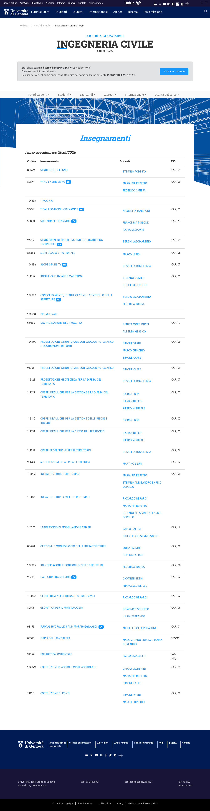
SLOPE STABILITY (53, 264)
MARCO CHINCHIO (134, 350)
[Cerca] (205, 11)
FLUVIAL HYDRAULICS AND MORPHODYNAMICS (72, 626)
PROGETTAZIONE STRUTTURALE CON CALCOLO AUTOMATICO (77, 368)
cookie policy (104, 803)
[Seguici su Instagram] (168, 3)
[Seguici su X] (160, 3)
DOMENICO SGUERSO (136, 609)
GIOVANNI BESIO (133, 578)
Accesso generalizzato (80, 742)
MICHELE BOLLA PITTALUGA (139, 628)
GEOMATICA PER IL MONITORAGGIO (61, 607)
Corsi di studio (42, 25)
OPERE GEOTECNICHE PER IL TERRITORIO (65, 450)
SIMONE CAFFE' (132, 357)
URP (161, 742)
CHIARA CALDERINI (134, 668)
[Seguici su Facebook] (173, 3)
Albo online (103, 742)
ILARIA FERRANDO (134, 616)
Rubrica (72, 3)
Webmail (50, 3)
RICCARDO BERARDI (135, 498)
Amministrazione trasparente (56, 744)
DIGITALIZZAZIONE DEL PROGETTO (61, 322)
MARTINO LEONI (132, 463)
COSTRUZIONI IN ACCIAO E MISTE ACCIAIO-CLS (68, 667)
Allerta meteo (96, 3)
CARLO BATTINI (132, 529)
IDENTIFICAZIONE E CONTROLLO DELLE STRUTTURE (72, 565)
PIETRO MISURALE (134, 408)
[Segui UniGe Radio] (187, 3)
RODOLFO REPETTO (135, 285)
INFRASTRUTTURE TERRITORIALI (60, 474)
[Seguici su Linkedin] (155, 3)
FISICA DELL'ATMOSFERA (55, 638)
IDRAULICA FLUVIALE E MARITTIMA (61, 276)
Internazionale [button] (134, 94)
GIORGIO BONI (131, 394)
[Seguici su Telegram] (182, 3)
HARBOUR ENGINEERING (58, 577)
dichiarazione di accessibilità (143, 803)
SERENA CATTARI (133, 555)
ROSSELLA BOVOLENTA (137, 266)
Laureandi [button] (86, 94)
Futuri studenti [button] (37, 94)
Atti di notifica (121, 742)
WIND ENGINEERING (55, 181)
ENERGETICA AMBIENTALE (56, 654)
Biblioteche (37, 3)
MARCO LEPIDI (131, 254)
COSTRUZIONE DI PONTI (55, 693)
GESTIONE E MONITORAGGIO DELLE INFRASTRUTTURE (73, 546)
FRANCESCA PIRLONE (136, 222)
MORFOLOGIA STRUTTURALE (57, 253)
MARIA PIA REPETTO (135, 183)
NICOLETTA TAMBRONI (136, 211)
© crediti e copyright (62, 803)
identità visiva (85, 803)
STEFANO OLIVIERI (134, 278)
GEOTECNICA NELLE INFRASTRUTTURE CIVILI (67, 596)
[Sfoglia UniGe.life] (134, 3)
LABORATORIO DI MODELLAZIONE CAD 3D (65, 527)
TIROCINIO (46, 200)
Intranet (61, 3)
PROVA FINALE (49, 314)
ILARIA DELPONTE (133, 230)
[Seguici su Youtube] (164, 3)
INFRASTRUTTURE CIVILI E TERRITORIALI (65, 497)
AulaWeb (24, 3)
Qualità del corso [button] (166, 94)
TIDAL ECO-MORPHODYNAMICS (62, 209)
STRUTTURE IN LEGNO (54, 170)
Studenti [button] (63, 94)
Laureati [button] (109, 94)
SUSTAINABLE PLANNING (58, 221)
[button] (40, 12)
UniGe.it (24, 25)
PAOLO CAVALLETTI (134, 656)
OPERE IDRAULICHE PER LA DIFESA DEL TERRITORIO (72, 431)
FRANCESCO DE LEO (135, 585)
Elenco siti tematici (144, 742)
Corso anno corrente (174, 71)
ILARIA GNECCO (132, 401)
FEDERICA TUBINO (134, 304)
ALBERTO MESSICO (134, 331)
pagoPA (173, 742)
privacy (119, 803)
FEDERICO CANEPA (134, 190)
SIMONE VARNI (132, 343)
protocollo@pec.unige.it (138, 781)
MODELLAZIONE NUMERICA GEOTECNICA (65, 462)
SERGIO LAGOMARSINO (137, 241)
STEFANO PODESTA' (134, 171)
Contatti (82, 3)
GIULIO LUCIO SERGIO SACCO (140, 536)
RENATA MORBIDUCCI (136, 324)
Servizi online (10, 3)
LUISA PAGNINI (132, 548)
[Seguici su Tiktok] (177, 3)
